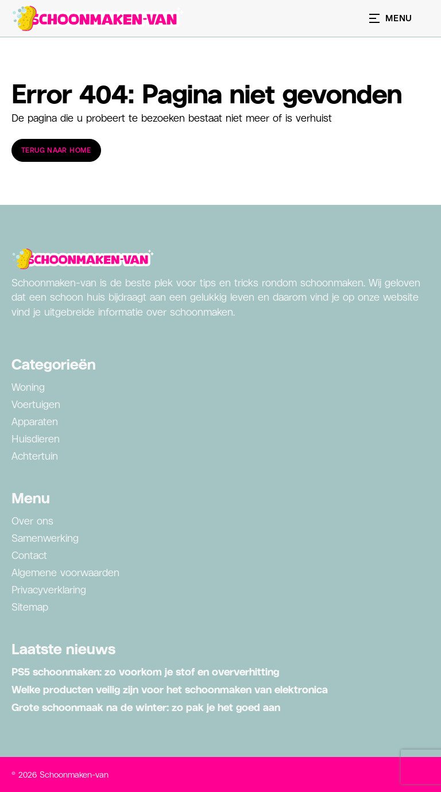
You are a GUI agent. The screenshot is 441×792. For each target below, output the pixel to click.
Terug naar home (56, 150)
